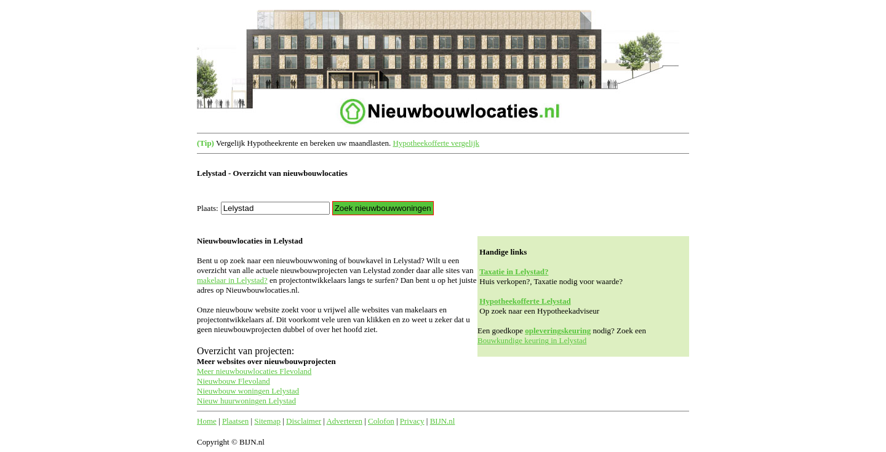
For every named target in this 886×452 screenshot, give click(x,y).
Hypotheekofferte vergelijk (436, 143)
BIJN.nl (442, 421)
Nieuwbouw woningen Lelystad (248, 390)
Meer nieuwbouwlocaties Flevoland (254, 371)
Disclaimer (303, 421)
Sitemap (267, 421)
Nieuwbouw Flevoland (233, 381)
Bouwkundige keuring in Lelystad (531, 340)
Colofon (381, 421)
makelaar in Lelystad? (232, 280)
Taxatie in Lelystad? (513, 271)
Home (207, 421)
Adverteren (344, 421)
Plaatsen (235, 421)
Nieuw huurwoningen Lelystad (246, 400)
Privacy (412, 421)
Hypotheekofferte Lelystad (524, 301)
